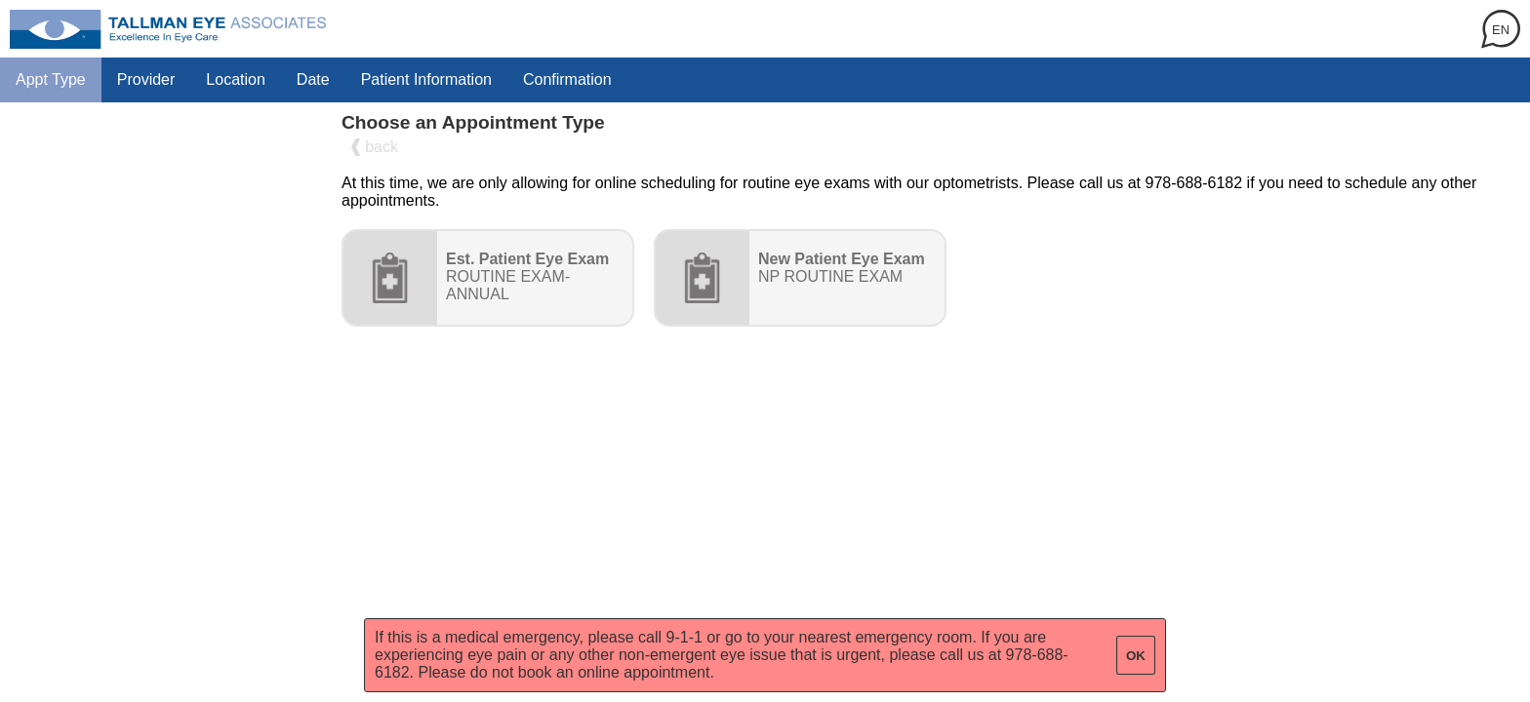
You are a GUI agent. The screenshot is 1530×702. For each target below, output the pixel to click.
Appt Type (51, 79)
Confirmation (567, 79)
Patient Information (426, 79)
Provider (146, 79)
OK (1136, 655)
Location (235, 79)
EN (1501, 29)
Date (313, 79)
